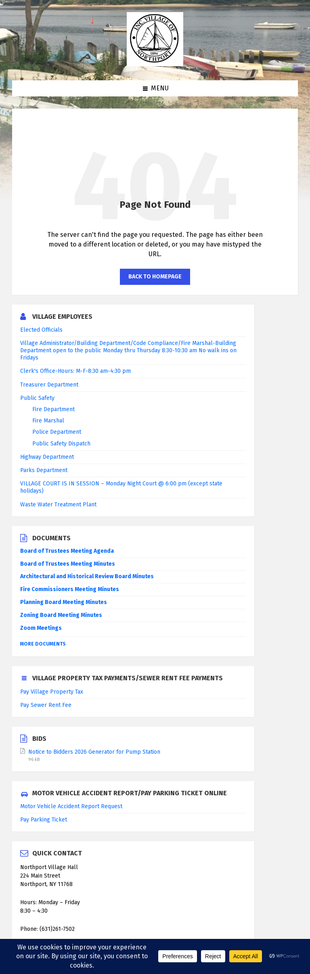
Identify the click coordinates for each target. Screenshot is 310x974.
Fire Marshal (48, 420)
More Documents (43, 644)
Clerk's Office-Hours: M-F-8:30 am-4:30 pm (75, 371)
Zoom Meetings (41, 628)
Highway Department (47, 457)
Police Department (56, 431)
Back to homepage (155, 276)
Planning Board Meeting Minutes (63, 602)
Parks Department (43, 470)
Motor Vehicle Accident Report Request (71, 806)
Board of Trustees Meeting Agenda (67, 551)
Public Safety (37, 398)
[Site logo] (155, 64)
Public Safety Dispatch (61, 443)
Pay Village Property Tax (51, 691)
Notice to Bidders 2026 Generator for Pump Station (94, 751)
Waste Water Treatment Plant (58, 504)
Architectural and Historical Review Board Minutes (87, 576)
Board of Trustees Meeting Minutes (67, 563)
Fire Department (53, 409)
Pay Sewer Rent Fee (45, 705)
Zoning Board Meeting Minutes (61, 615)
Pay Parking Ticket (43, 819)
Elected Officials (41, 329)
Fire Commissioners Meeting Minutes (69, 589)
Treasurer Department (49, 384)
